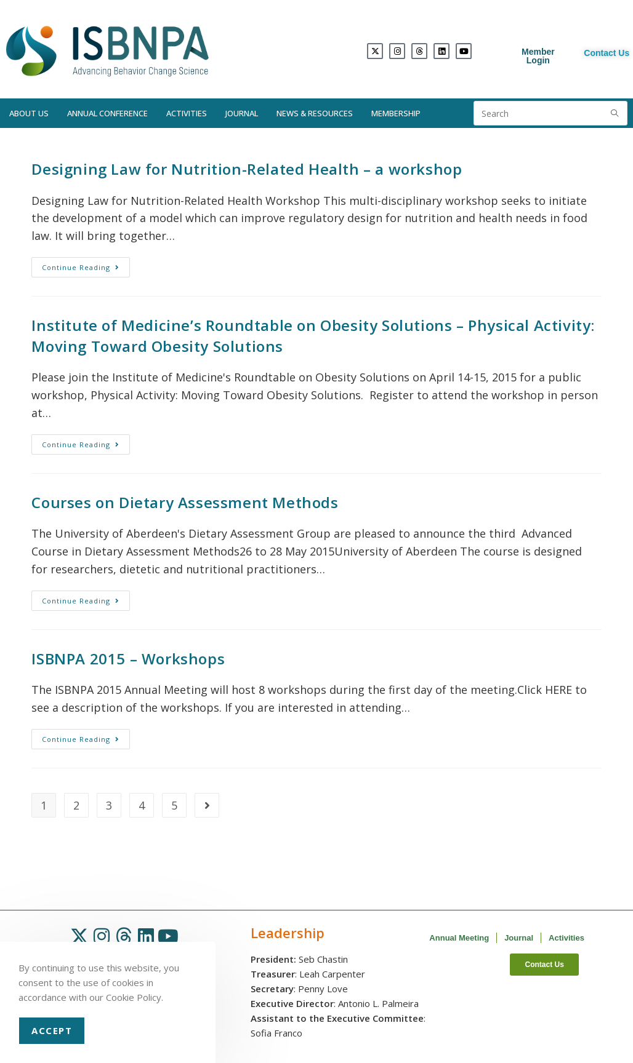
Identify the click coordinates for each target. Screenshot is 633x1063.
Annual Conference (107, 113)
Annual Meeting (459, 937)
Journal (241, 113)
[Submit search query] (615, 113)
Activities (186, 113)
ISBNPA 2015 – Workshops (128, 658)
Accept (51, 1030)
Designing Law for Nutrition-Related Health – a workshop (246, 169)
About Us (29, 113)
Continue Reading (86, 264)
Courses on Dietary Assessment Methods (184, 502)
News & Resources (314, 113)
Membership (396, 113)
